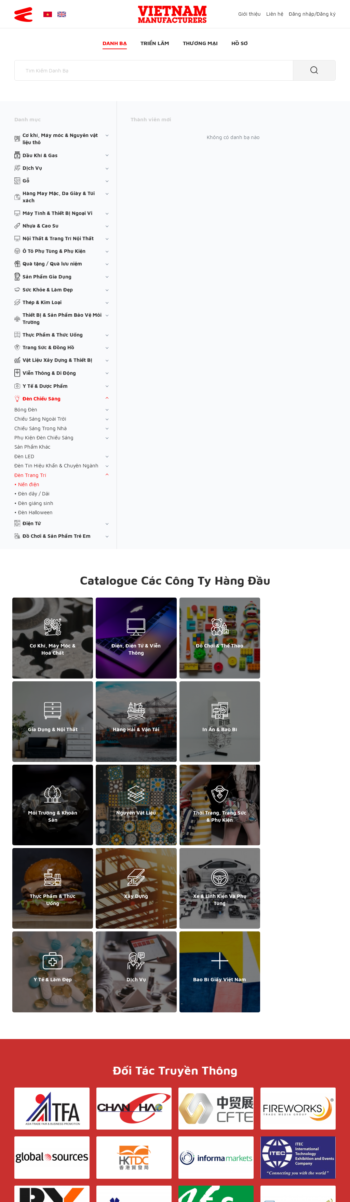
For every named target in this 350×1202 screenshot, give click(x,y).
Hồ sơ (239, 43)
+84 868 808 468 (38, 1142)
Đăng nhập (301, 14)
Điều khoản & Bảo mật (187, 1121)
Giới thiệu (249, 14)
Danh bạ (115, 43)
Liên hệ (274, 14)
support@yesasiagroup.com (50, 1149)
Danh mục (27, 119)
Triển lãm (154, 43)
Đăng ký (326, 14)
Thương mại (200, 43)
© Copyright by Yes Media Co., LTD (54, 1183)
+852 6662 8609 (285, 1134)
